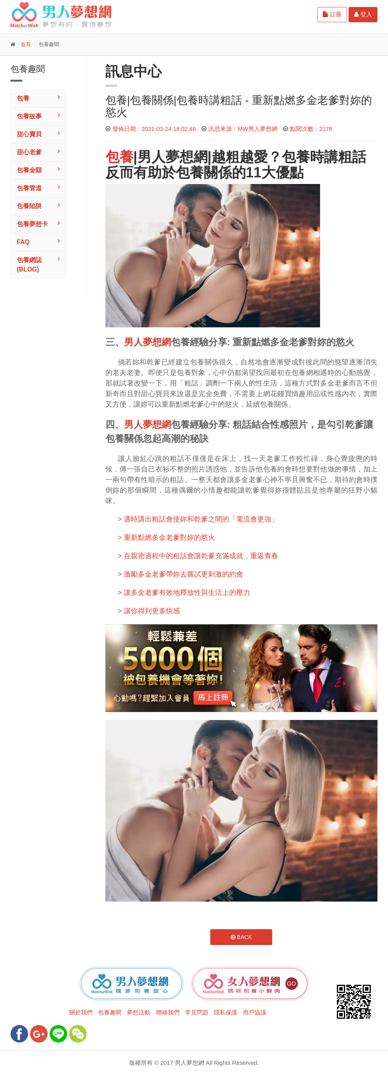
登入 (363, 14)
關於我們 (81, 1012)
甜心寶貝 (29, 134)
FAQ (23, 242)
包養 (23, 98)
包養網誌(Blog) (29, 265)
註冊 (332, 14)
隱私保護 (225, 1012)
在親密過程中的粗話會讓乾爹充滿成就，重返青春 (201, 556)
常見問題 (196, 1012)
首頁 (26, 44)
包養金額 (29, 170)
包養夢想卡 (32, 224)
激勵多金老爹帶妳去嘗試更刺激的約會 (183, 574)
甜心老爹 (29, 152)
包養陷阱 (29, 206)
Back (241, 937)
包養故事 (29, 116)
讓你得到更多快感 (152, 611)
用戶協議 (254, 1012)
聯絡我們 (168, 1012)
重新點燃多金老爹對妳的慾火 (169, 537)
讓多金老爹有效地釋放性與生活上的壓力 (187, 592)
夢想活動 (138, 1012)
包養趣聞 (109, 1012)
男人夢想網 (172, 157)
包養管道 (29, 188)
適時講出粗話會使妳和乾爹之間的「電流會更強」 (201, 519)
